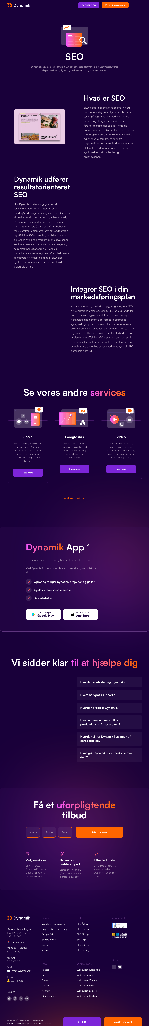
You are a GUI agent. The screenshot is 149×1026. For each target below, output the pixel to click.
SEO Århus (82, 923)
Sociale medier (49, 939)
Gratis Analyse (49, 996)
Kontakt (46, 990)
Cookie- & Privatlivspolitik (39, 1023)
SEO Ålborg (83, 934)
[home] (18, 5)
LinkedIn (46, 944)
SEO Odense (83, 929)
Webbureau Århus (86, 975)
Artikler (45, 985)
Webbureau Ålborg (86, 985)
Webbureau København (89, 969)
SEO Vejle (81, 939)
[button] (137, 5)
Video (45, 950)
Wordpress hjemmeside (53, 923)
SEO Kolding (83, 950)
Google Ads (48, 934)
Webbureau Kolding (87, 996)
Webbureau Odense (87, 980)
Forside (45, 969)
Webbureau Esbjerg (87, 990)
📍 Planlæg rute (15, 941)
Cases (45, 980)
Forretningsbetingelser (17, 1023)
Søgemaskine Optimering (54, 929)
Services (46, 975)
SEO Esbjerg (83, 944)
